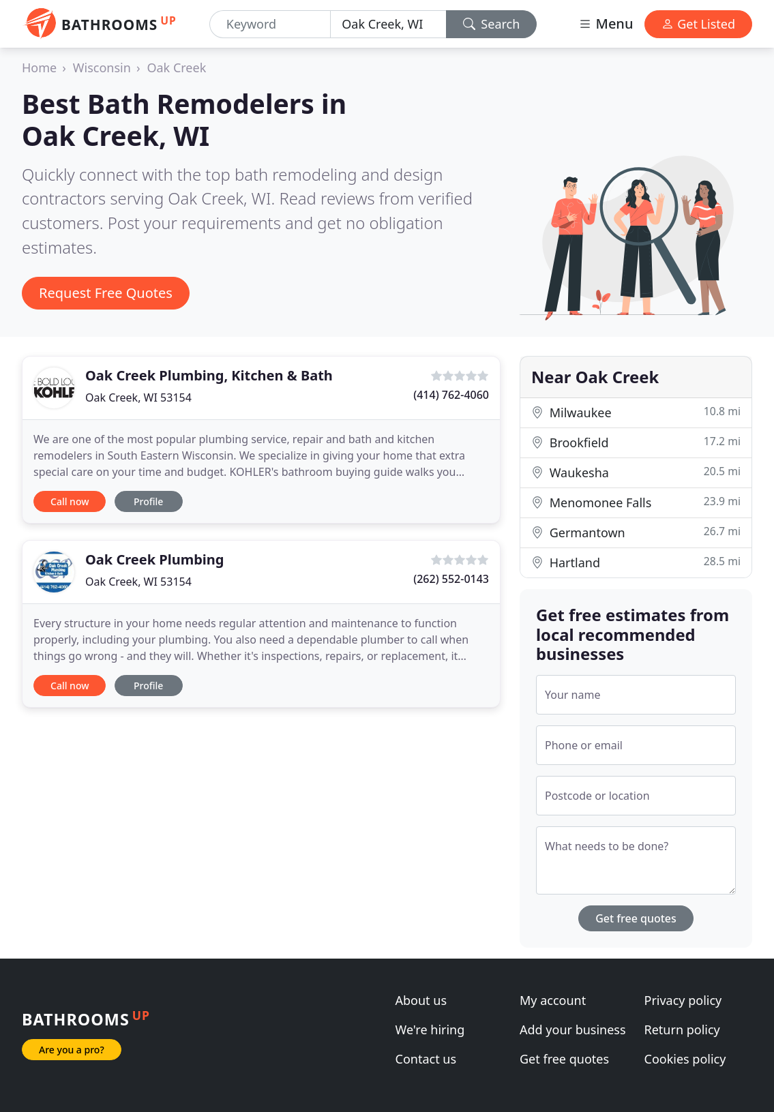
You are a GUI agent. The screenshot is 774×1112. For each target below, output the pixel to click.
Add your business (573, 1029)
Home (39, 67)
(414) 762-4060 (451, 394)
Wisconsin (102, 67)
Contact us (426, 1059)
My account (553, 1000)
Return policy (682, 1029)
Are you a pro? (71, 1049)
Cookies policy (685, 1059)
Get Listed (698, 24)
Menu (605, 23)
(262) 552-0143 (451, 578)
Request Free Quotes (106, 293)
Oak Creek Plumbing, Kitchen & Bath (209, 375)
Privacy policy (683, 1000)
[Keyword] (270, 24)
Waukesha (636, 472)
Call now (69, 501)
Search (491, 24)
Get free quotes (635, 918)
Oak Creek (176, 67)
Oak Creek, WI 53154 (138, 397)
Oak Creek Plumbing (154, 559)
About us (421, 1000)
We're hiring (430, 1029)
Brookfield (636, 442)
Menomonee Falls (636, 502)
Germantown (636, 532)
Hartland (636, 562)
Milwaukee (636, 412)
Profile (148, 501)
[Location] (388, 24)
